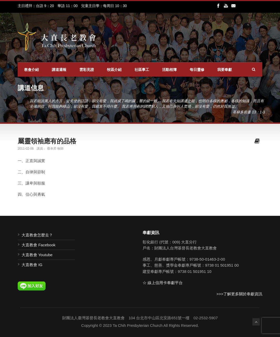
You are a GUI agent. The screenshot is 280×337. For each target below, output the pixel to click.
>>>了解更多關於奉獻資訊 (239, 294)
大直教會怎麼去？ (37, 235)
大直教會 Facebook (38, 245)
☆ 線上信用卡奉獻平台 (163, 282)
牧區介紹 (114, 70)
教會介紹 (31, 70)
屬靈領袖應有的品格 (47, 141)
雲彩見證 (86, 70)
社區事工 (142, 70)
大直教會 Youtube (37, 255)
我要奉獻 (224, 70)
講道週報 (59, 70)
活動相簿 (169, 70)
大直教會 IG (32, 264)
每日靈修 (197, 70)
